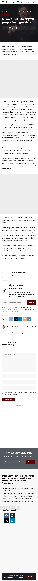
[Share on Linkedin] (13, 28)
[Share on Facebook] (6, 28)
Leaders (5, 15)
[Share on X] (10, 28)
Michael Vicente (9, 33)
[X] (30, 326)
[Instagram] (33, 326)
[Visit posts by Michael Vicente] (4, 327)
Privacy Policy (8, 577)
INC (13, 276)
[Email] (16, 28)
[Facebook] (27, 326)
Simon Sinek (21, 272)
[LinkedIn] (35, 326)
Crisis (13, 272)
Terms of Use (19, 577)
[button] (30, 576)
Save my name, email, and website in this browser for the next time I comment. (20, 393)
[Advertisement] (19, 79)
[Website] (25, 326)
